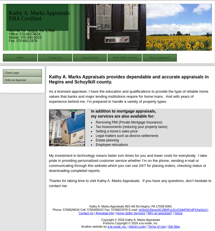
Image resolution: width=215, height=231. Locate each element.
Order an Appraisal (15, 79)
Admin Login (137, 226)
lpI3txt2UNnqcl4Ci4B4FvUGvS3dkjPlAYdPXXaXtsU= (174, 209)
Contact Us (55, 57)
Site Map (174, 226)
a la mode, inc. (117, 226)
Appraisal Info (90, 57)
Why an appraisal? (159, 57)
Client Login (12, 72)
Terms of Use (157, 226)
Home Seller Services (125, 57)
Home (20, 57)
